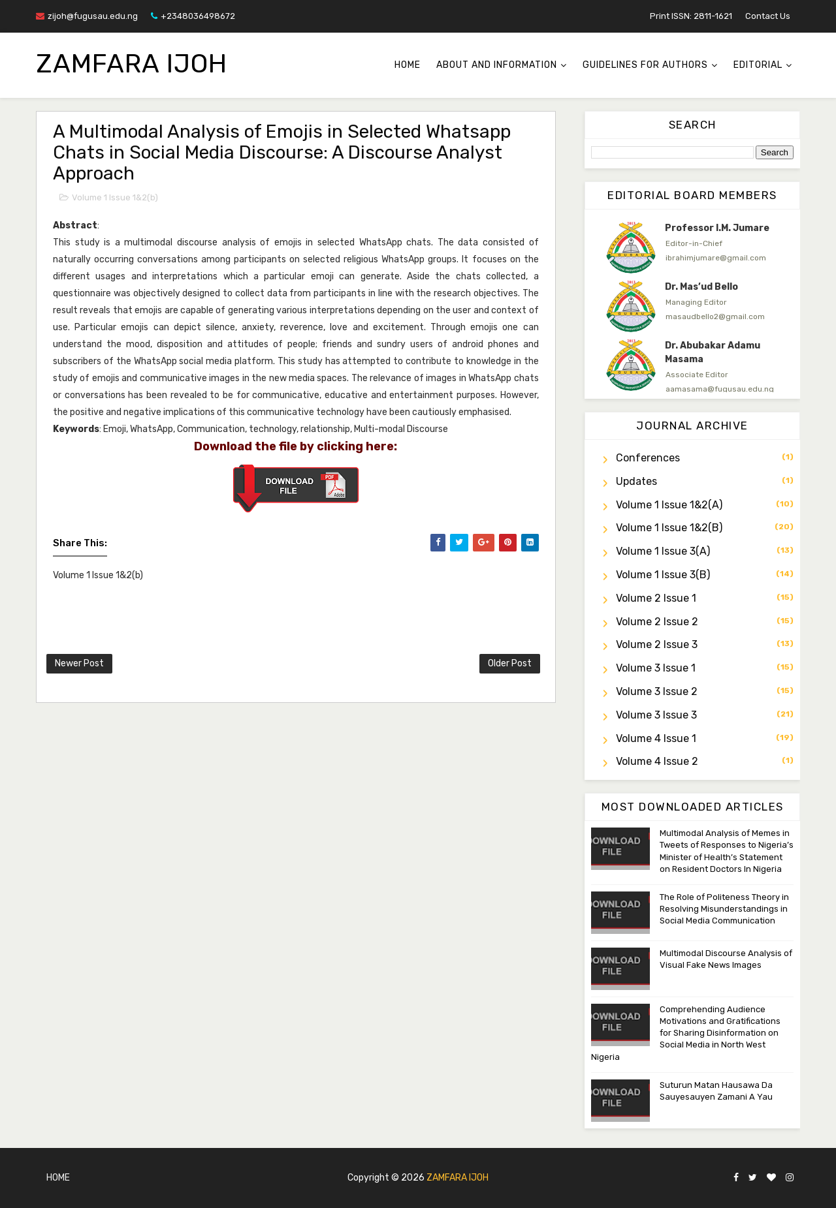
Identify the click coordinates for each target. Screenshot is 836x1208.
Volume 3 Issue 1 (656, 668)
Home (407, 64)
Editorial (757, 64)
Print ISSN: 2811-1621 (691, 16)
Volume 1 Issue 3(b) (663, 574)
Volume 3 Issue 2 (657, 691)
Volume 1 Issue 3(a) (663, 551)
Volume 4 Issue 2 (657, 761)
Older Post (510, 663)
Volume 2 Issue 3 (657, 644)
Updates (636, 481)
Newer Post (79, 663)
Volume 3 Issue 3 (656, 715)
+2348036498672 (193, 16)
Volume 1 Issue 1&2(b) (115, 197)
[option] (692, 247)
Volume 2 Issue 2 (657, 621)
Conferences (648, 458)
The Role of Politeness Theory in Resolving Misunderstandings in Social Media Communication (724, 908)
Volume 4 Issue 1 (656, 738)
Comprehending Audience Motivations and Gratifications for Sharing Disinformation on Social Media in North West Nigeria (685, 1033)
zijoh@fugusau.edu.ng (87, 16)
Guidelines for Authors (645, 64)
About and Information (496, 64)
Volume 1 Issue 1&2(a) (669, 505)
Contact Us (767, 16)
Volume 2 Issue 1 (656, 598)
